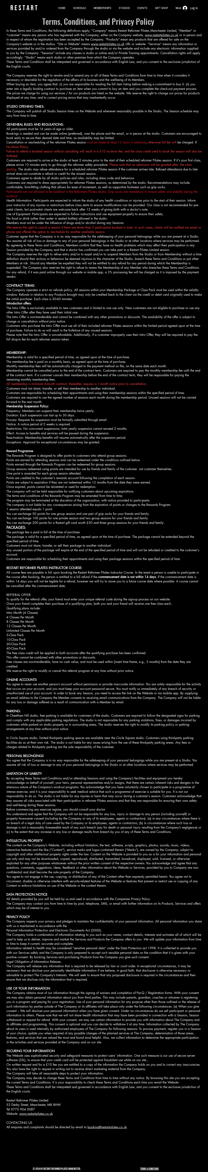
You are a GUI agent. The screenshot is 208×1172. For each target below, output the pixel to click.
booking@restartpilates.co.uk (107, 1127)
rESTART (24, 8)
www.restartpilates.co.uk (161, 35)
